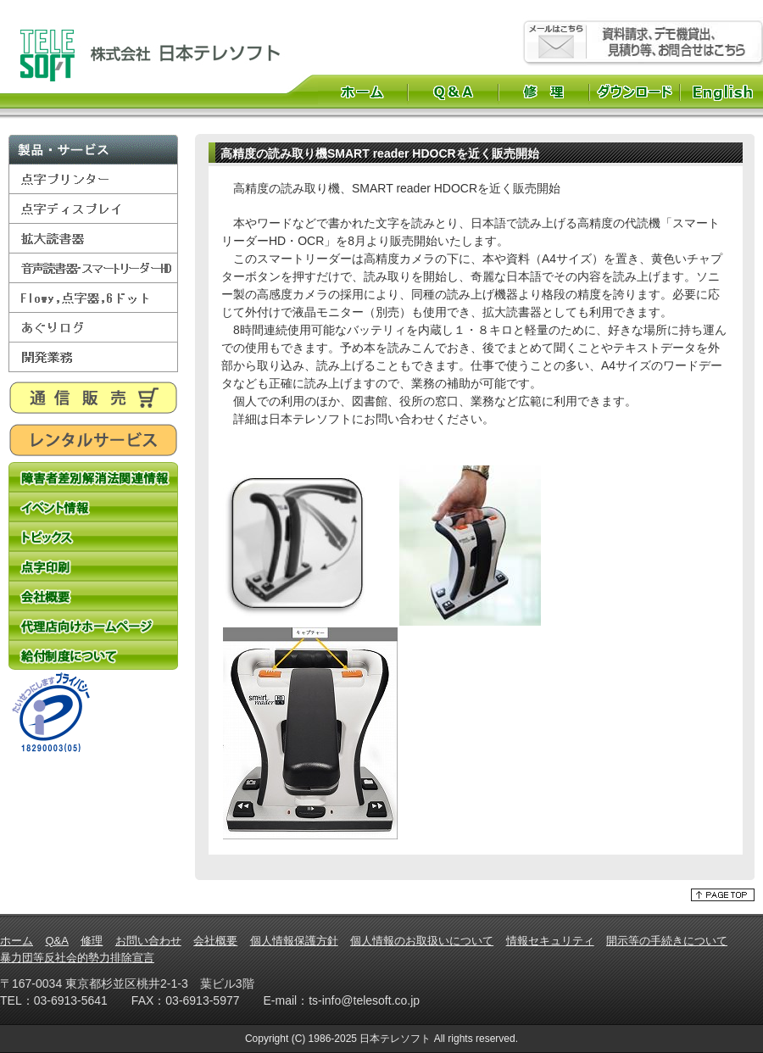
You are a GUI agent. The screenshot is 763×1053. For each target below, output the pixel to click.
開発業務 (93, 357)
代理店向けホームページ (93, 625)
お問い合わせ (148, 940)
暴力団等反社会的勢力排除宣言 (77, 957)
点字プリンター (93, 179)
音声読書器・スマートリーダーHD (93, 268)
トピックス (93, 536)
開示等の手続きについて (666, 940)
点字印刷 (93, 566)
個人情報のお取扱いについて (421, 940)
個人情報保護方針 (294, 940)
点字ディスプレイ (93, 209)
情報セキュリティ (550, 940)
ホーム (362, 91)
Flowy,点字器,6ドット (93, 298)
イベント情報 (93, 506)
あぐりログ (93, 328)
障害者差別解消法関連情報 (93, 477)
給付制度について (93, 655)
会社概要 (93, 595)
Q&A (453, 91)
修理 (543, 91)
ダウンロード (634, 91)
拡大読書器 (93, 239)
